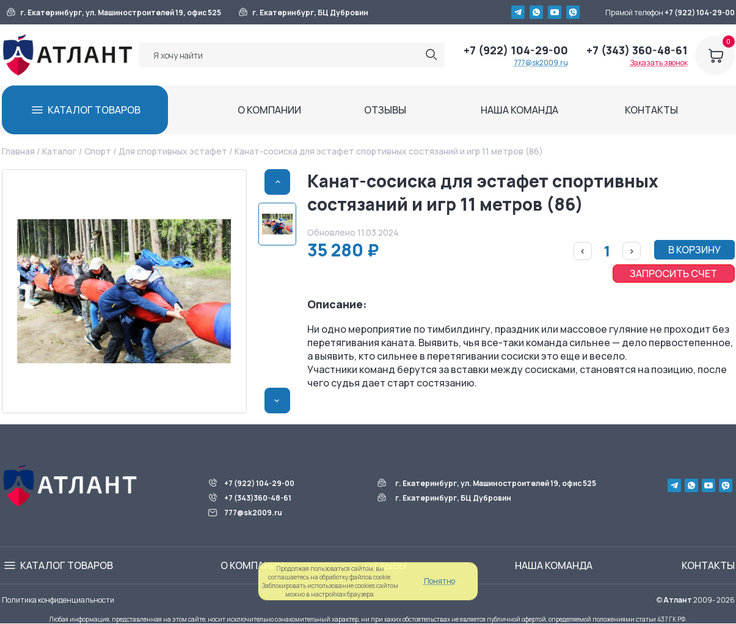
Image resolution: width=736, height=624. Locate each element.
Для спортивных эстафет (172, 151)
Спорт (97, 151)
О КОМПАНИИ (269, 110)
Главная (18, 151)
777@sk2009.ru (541, 62)
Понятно (439, 581)
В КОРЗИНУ (694, 249)
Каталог (59, 151)
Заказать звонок (659, 62)
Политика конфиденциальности (58, 600)
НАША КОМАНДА (519, 110)
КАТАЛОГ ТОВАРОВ (94, 110)
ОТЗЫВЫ (385, 110)
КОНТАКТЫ (651, 110)
